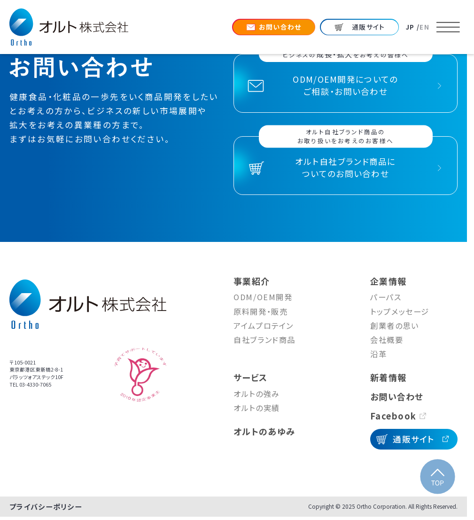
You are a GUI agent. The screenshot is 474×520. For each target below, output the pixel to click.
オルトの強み (256, 393)
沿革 (378, 353)
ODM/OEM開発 (263, 297)
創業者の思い (394, 325)
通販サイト (414, 439)
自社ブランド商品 (264, 339)
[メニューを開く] (448, 27)
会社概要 (387, 339)
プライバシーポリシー (45, 506)
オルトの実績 (256, 407)
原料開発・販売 (260, 311)
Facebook (393, 416)
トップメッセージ (399, 311)
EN (424, 27)
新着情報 (388, 377)
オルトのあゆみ (264, 431)
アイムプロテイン (263, 325)
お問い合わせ (397, 396)
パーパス (386, 297)
